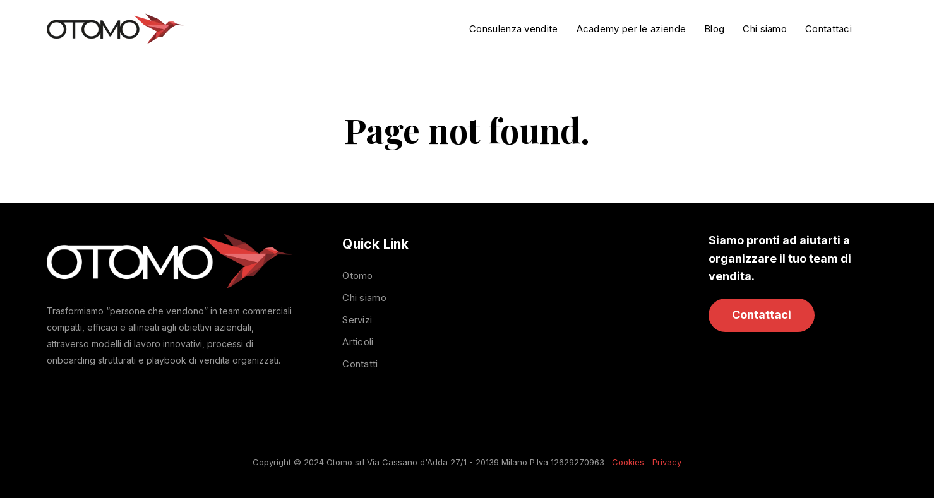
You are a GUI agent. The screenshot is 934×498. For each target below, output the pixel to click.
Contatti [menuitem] (360, 364)
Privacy (666, 462)
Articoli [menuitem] (357, 342)
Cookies (628, 462)
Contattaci (761, 314)
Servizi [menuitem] (357, 320)
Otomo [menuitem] (357, 276)
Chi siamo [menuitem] (364, 298)
